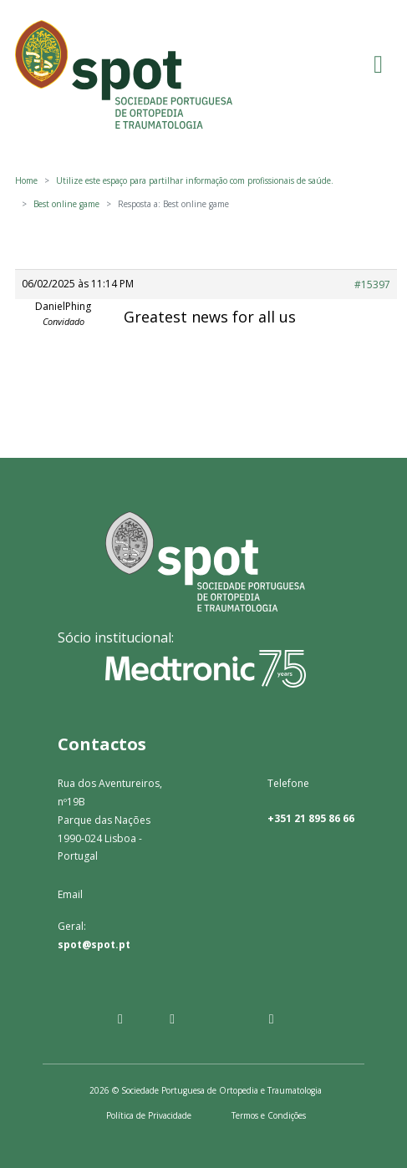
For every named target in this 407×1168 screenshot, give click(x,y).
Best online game (66, 204)
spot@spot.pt (94, 944)
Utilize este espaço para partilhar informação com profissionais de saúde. (194, 180)
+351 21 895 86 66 (310, 818)
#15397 (372, 284)
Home (26, 180)
